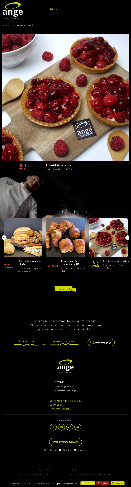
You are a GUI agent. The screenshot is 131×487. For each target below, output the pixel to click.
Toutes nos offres (65, 288)
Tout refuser (103, 483)
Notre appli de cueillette (65, 441)
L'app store (80, 450)
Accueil (6, 25)
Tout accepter (88, 483)
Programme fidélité (60, 408)
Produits (60, 381)
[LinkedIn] (77, 427)
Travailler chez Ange (66, 390)
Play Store (66, 450)
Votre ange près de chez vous (66, 401)
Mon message (101, 342)
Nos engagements (65, 386)
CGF (23, 470)
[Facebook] (53, 427)
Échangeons (57, 405)
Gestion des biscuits (83, 470)
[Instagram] (61, 427)
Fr (51, 9)
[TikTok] (69, 427)
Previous (3, 236)
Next (126, 236)
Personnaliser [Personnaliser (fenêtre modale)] (117, 483)
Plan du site (102, 470)
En (57, 9)
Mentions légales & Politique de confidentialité (50, 470)
